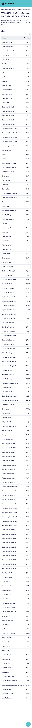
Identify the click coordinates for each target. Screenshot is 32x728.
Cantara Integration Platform (8, 9)
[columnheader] (13, 38)
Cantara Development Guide (24, 9)
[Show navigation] (28, 724)
